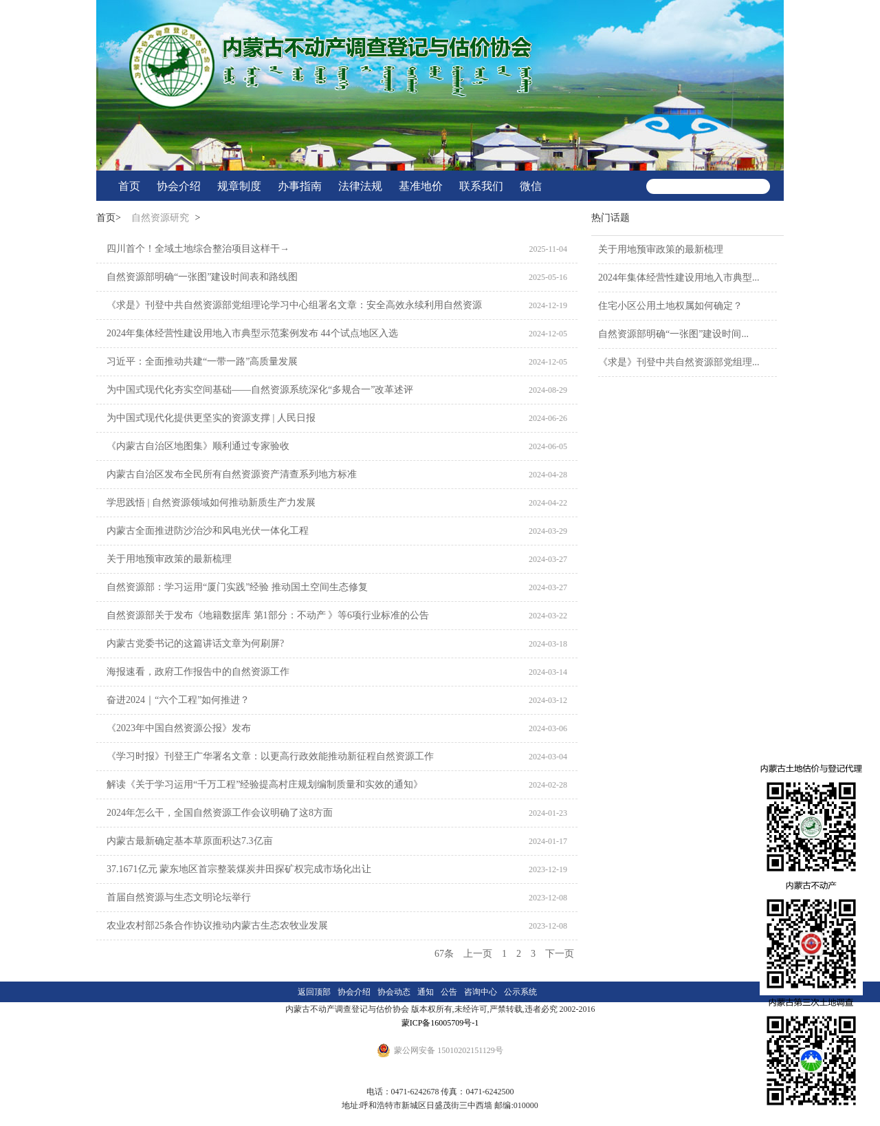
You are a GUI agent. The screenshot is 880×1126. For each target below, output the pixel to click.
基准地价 (421, 186)
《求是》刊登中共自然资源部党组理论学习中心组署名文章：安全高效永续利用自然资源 (294, 305)
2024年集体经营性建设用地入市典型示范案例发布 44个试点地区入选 (252, 333)
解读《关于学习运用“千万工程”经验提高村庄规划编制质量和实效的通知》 (265, 784)
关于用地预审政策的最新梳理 (169, 559)
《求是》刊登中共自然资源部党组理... (679, 362)
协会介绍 (179, 186)
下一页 (559, 954)
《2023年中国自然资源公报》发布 (179, 728)
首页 (129, 186)
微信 (531, 186)
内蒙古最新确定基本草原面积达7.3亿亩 (190, 841)
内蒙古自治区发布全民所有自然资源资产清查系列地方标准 (232, 474)
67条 (444, 954)
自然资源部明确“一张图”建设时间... (673, 334)
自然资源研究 (160, 218)
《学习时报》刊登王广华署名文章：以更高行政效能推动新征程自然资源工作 (270, 756)
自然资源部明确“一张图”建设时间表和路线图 (202, 277)
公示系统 (520, 992)
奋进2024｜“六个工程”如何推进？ (178, 700)
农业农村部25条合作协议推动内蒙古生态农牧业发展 (217, 925)
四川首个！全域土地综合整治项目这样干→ (198, 248)
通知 (425, 992)
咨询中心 (480, 992)
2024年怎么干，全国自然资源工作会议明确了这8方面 (220, 813)
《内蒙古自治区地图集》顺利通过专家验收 (198, 446)
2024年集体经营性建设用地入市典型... (679, 277)
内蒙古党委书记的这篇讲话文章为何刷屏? (195, 643)
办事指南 (300, 186)
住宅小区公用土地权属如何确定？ (670, 306)
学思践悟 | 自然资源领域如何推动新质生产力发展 (211, 502)
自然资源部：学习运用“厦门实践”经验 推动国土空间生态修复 (237, 587)
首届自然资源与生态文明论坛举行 (179, 897)
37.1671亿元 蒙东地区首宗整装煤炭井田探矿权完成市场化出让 (239, 869)
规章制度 (239, 186)
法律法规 (360, 186)
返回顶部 (314, 992)
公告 (449, 992)
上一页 (477, 954)
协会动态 (393, 992)
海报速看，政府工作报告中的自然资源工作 (198, 672)
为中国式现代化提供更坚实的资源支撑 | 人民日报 (211, 418)
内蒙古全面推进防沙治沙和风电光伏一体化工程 (208, 531)
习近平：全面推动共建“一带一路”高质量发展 (202, 361)
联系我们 (481, 186)
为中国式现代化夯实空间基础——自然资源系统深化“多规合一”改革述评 (260, 390)
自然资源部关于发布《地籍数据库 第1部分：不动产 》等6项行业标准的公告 (268, 615)
